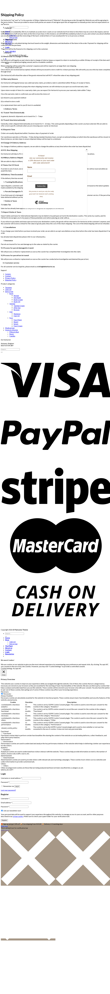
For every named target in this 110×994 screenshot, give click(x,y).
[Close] (86, 149)
